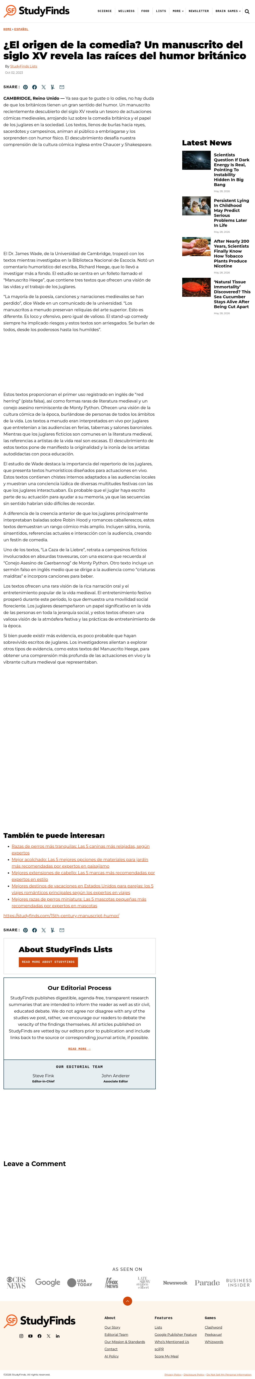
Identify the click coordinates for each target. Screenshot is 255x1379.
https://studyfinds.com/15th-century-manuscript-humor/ (61, 915)
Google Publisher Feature (176, 1335)
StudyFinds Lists (23, 66)
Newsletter (199, 11)
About (110, 1318)
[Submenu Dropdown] (183, 11)
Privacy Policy (173, 1374)
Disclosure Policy (193, 1374)
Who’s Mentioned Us (172, 1342)
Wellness (127, 11)
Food (145, 11)
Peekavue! (213, 1335)
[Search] (247, 11)
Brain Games (227, 11)
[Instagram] (21, 1336)
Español (21, 29)
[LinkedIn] (57, 1336)
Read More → (79, 1049)
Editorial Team (116, 1335)
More (177, 11)
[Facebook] (39, 1336)
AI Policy (112, 1356)
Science (105, 11)
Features (163, 1318)
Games (210, 1318)
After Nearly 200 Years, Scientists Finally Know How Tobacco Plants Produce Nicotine (231, 253)
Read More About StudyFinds (48, 962)
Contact (111, 1349)
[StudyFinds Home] (37, 11)
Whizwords (214, 1342)
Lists (161, 11)
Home (8, 29)
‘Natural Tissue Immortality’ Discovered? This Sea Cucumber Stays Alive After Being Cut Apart (232, 294)
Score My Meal (166, 1356)
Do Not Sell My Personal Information (228, 1374)
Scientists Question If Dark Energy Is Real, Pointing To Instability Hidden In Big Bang (232, 169)
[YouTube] (30, 1336)
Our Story (112, 1327)
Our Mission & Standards (125, 1342)
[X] (48, 1336)
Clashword (213, 1327)
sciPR (159, 1349)
